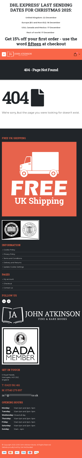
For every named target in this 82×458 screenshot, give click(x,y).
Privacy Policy (9, 254)
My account (9, 279)
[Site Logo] (19, 54)
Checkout (8, 284)
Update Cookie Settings (14, 267)
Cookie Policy (9, 250)
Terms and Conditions (13, 258)
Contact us (8, 288)
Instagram (9, 301)
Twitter (4, 301)
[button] (4, 54)
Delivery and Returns (12, 263)
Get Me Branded (27, 447)
